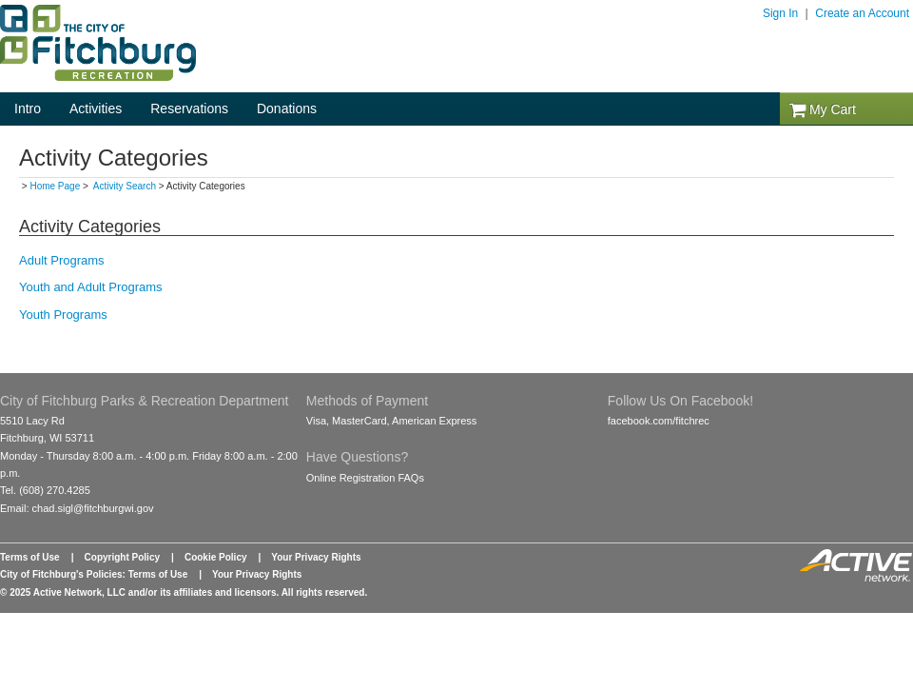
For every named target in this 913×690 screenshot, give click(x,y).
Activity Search (124, 186)
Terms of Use (30, 557)
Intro (27, 108)
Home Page (54, 186)
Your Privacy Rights (315, 557)
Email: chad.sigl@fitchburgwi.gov (77, 508)
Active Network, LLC (79, 592)
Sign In (780, 13)
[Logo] (98, 76)
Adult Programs (62, 260)
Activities (95, 108)
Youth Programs (63, 314)
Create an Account (862, 13)
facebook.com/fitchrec (658, 420)
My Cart (822, 109)
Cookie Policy (216, 557)
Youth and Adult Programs (91, 287)
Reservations (189, 108)
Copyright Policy (122, 557)
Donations (287, 108)
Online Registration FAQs (365, 477)
